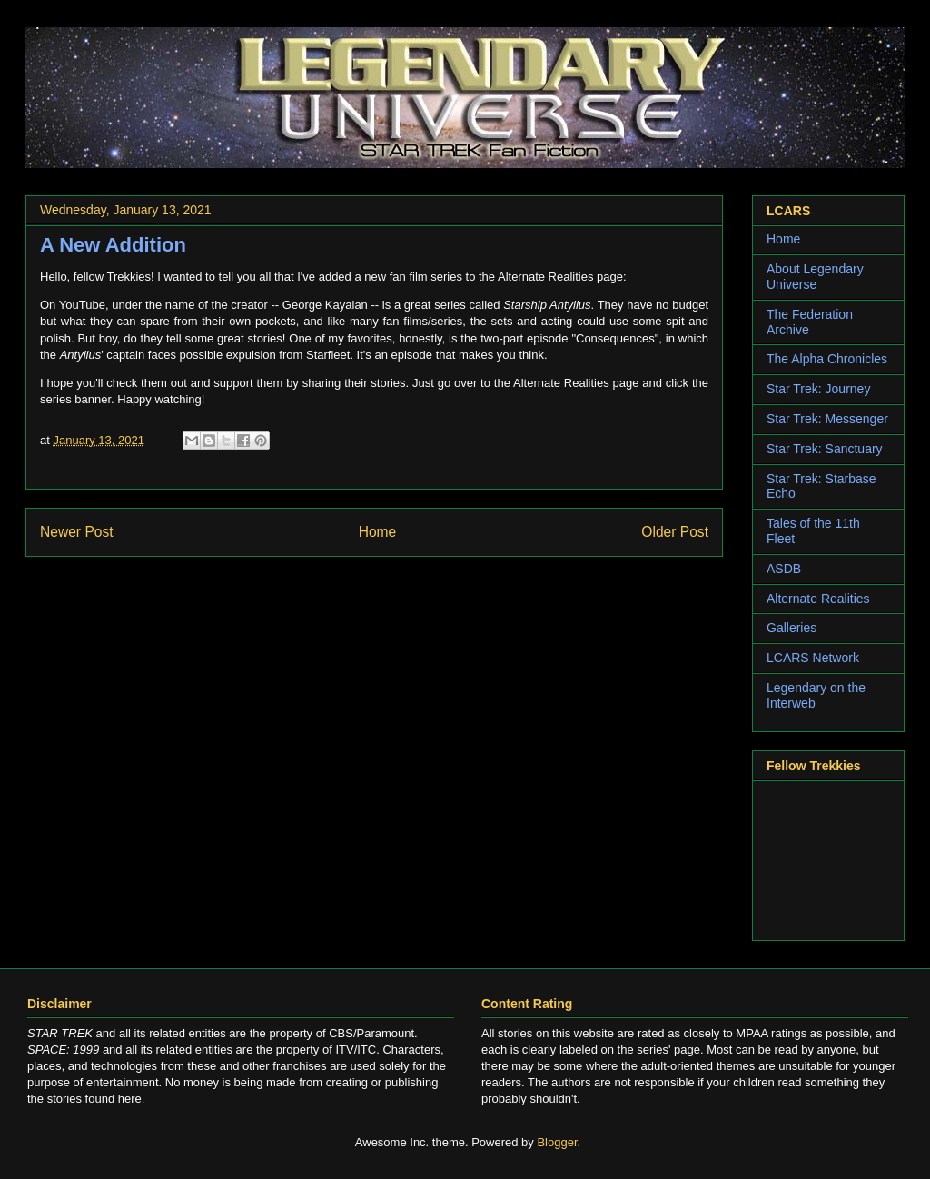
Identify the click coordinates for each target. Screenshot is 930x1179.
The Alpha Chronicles (827, 359)
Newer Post (77, 532)
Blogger (557, 1142)
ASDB (784, 568)
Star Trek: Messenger (827, 418)
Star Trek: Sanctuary (825, 448)
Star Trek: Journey (818, 388)
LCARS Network (813, 657)
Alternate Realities (818, 598)
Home (378, 532)
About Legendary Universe (815, 277)
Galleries (791, 627)
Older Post (674, 532)
